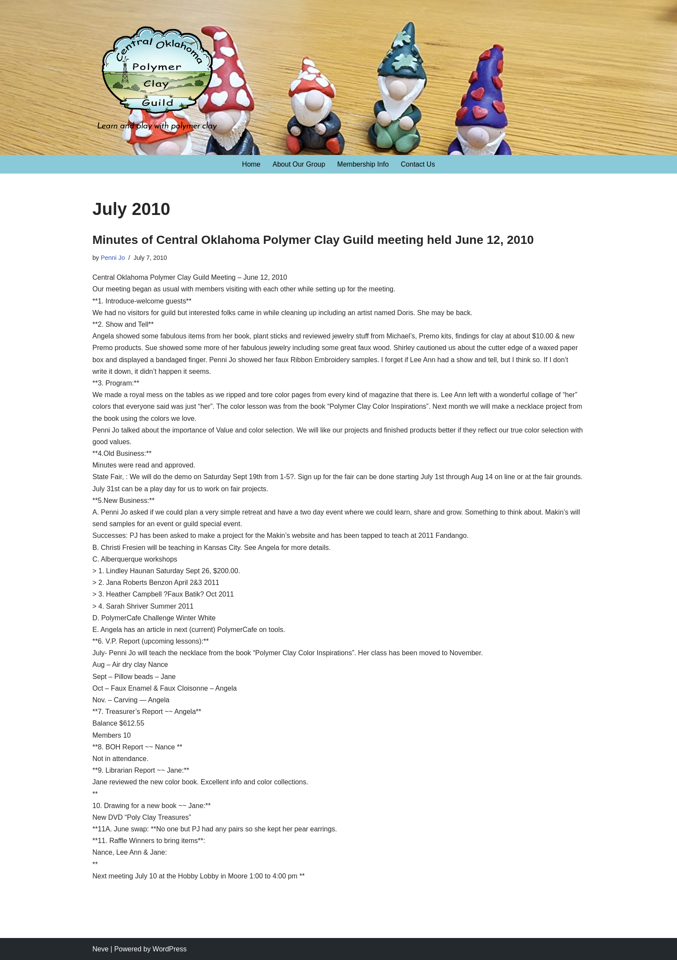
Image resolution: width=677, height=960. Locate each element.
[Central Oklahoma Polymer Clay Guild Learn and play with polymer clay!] (157, 82)
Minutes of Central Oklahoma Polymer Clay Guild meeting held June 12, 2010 (313, 239)
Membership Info (363, 164)
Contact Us (418, 164)
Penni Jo (113, 257)
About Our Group (298, 164)
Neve (100, 949)
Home (251, 164)
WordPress (169, 949)
